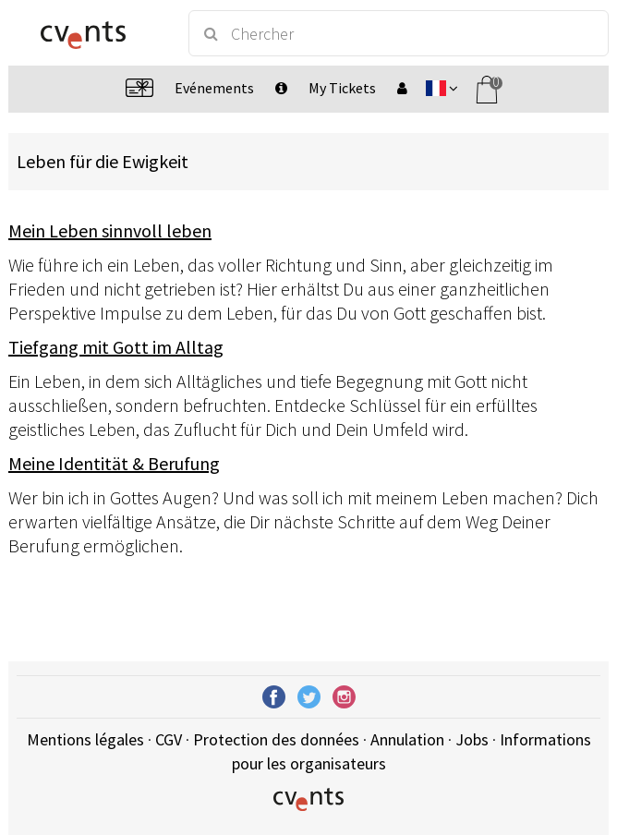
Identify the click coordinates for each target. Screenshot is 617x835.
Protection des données (276, 739)
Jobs (472, 739)
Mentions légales (85, 739)
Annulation (407, 739)
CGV (168, 739)
